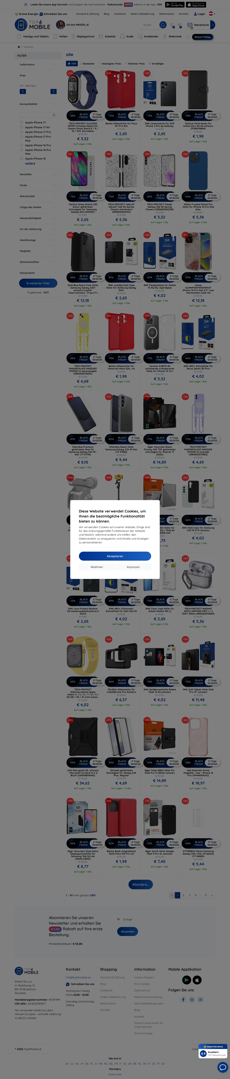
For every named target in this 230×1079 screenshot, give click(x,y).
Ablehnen (97, 567)
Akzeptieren (115, 556)
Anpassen (133, 567)
